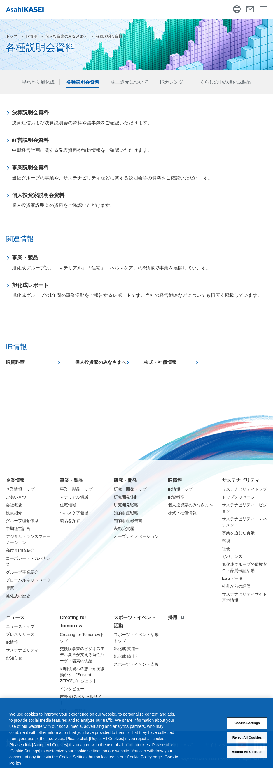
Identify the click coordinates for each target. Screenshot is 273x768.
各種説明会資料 (82, 82)
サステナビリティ (240, 480)
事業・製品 (71, 480)
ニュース (15, 617)
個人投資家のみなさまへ (66, 36)
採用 (176, 617)
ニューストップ (20, 626)
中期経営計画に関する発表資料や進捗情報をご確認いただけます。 (82, 144)
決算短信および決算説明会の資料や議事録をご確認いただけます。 (82, 116)
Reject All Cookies (247, 742)
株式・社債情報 (160, 362)
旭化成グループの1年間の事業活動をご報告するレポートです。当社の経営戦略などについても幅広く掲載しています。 (137, 289)
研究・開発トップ (130, 489)
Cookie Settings (247, 727)
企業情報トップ (20, 489)
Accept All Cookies (247, 756)
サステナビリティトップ (244, 489)
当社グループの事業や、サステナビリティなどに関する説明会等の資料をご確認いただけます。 (112, 171)
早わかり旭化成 (38, 82)
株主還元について (129, 82)
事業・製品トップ (76, 489)
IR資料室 (15, 362)
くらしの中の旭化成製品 (225, 82)
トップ (11, 36)
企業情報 (15, 480)
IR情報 (31, 36)
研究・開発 (125, 480)
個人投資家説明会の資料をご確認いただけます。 (63, 199)
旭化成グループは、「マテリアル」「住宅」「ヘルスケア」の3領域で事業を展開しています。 (111, 261)
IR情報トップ (180, 489)
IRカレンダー (174, 82)
